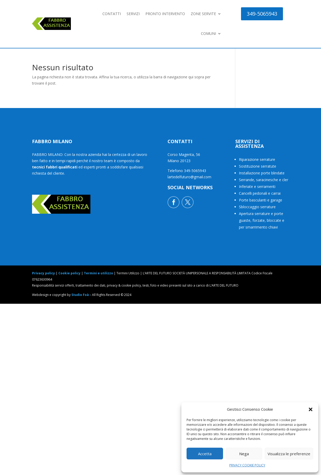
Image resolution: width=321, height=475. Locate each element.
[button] (310, 409)
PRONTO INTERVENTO (165, 13)
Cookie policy (69, 273)
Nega (244, 453)
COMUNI (208, 33)
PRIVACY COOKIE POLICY (247, 465)
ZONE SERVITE (203, 13)
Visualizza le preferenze (289, 453)
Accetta (205, 453)
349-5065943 (262, 13)
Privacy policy (43, 273)
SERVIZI (133, 13)
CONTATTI (111, 13)
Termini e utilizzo (98, 273)
